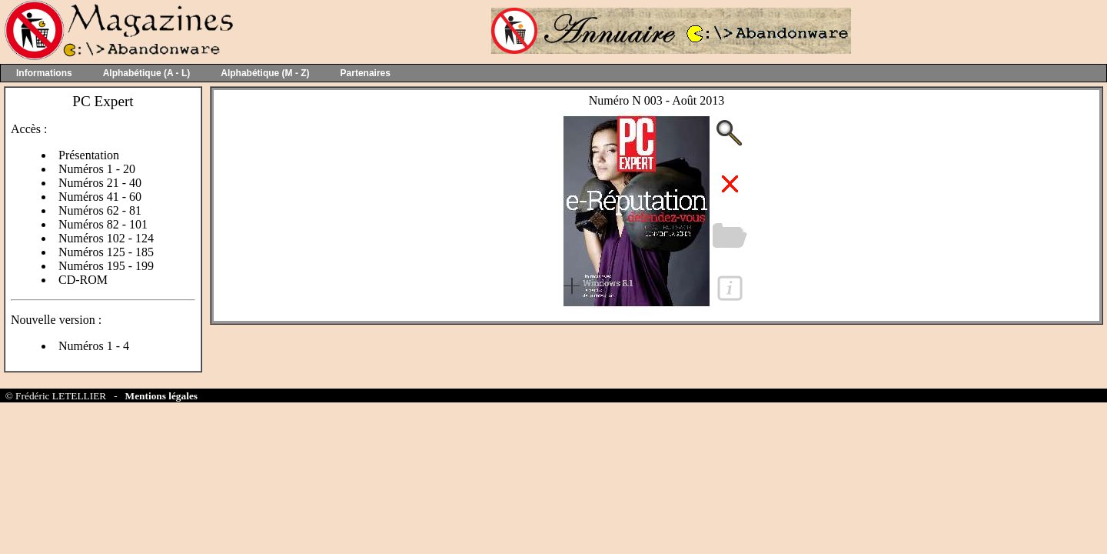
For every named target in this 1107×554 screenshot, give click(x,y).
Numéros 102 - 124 (106, 238)
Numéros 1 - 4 (93, 345)
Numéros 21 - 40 (99, 182)
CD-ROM (83, 279)
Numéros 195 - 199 (106, 265)
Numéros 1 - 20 (96, 168)
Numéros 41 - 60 (99, 196)
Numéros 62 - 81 (99, 210)
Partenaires (366, 73)
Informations (44, 73)
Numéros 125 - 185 (106, 252)
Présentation (88, 155)
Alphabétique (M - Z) (265, 73)
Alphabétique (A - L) (147, 73)
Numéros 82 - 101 (103, 224)
